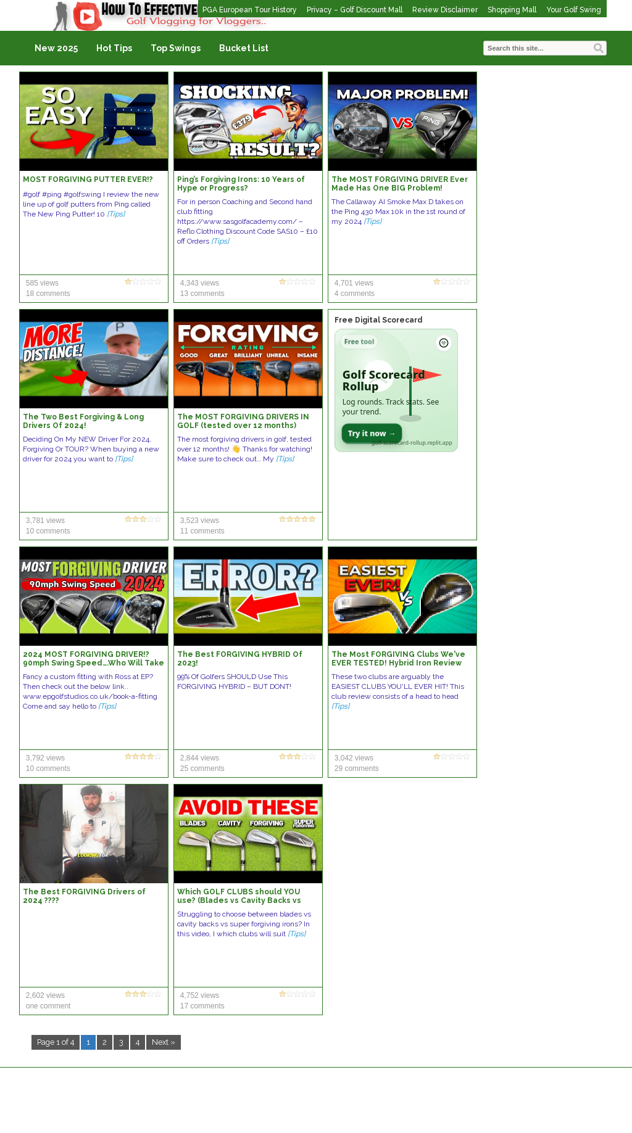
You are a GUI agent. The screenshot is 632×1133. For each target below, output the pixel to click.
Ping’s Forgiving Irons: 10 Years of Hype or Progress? (241, 183)
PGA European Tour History (249, 10)
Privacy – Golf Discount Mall (354, 10)
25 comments (202, 768)
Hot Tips (114, 48)
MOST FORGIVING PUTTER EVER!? (88, 179)
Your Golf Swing (573, 10)
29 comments (357, 768)
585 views (42, 283)
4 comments (355, 293)
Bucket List (243, 48)
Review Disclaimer (445, 10)
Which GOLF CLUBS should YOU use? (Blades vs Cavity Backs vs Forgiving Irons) (239, 900)
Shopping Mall (512, 10)
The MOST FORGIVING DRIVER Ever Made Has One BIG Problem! (399, 183)
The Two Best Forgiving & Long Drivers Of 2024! (83, 421)
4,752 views (199, 995)
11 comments (202, 531)
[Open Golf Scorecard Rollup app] (396, 390)
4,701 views (354, 283)
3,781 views (45, 520)
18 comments (48, 293)
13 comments (202, 293)
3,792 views (45, 758)
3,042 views (354, 758)
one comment (48, 1006)
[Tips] (116, 214)
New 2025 (56, 48)
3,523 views (199, 520)
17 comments (202, 1006)
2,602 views (45, 995)
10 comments (48, 531)
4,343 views (199, 283)
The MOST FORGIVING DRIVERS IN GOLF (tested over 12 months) (243, 421)
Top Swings (176, 48)
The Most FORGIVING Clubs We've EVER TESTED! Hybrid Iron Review (398, 658)
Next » (163, 1042)
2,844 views (199, 758)
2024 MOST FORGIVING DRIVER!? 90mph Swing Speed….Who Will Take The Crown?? (93, 663)
